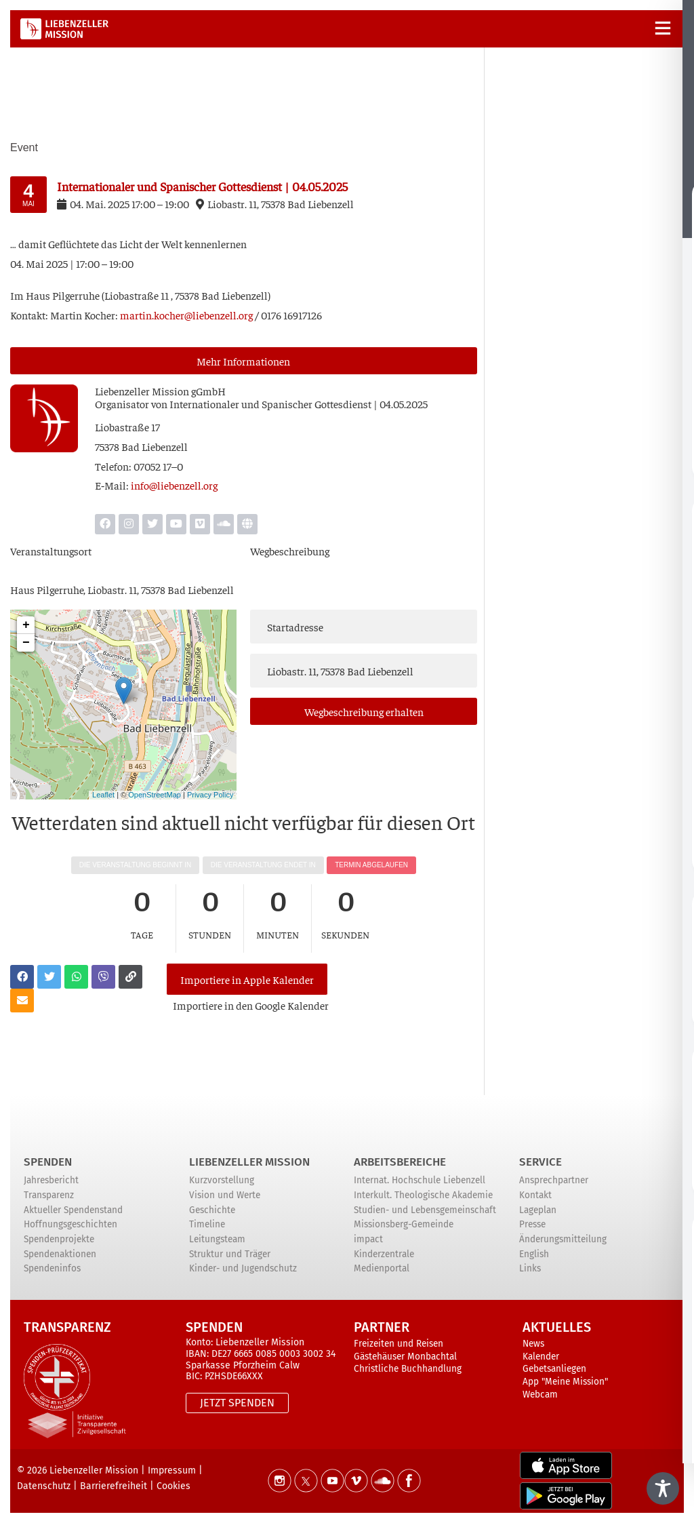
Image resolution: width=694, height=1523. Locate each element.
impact (368, 1239)
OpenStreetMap (154, 795)
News (533, 1343)
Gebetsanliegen (554, 1368)
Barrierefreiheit (113, 1486)
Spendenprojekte (59, 1239)
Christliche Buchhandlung (408, 1368)
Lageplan (537, 1210)
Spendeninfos (52, 1268)
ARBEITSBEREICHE (400, 1162)
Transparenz (49, 1195)
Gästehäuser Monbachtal (405, 1356)
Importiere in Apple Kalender (247, 979)
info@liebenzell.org (174, 485)
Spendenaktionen (60, 1254)
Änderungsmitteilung (563, 1239)
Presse (532, 1224)
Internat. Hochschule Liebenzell (419, 1180)
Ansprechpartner (553, 1180)
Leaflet (103, 795)
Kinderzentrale (384, 1254)
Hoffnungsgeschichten (70, 1224)
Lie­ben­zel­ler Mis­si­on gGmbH (160, 390)
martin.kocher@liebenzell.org (186, 314)
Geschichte (212, 1210)
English (534, 1254)
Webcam (540, 1394)
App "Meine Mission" (565, 1381)
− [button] (26, 643)
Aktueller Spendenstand (73, 1210)
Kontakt (535, 1195)
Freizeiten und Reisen (398, 1343)
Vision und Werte (224, 1195)
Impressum (172, 1470)
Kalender (541, 1356)
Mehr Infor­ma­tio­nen (243, 361)
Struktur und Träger (229, 1254)
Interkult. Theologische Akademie (423, 1195)
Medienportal (381, 1268)
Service (540, 1162)
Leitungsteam (217, 1239)
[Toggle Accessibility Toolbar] (662, 1488)
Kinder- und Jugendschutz (243, 1268)
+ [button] (26, 625)
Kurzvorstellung (221, 1180)
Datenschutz (43, 1486)
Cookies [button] (173, 1486)
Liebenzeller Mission (249, 1162)
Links (530, 1268)
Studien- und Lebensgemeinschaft (425, 1210)
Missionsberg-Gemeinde (403, 1224)
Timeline (207, 1224)
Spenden (48, 1162)
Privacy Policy (210, 795)
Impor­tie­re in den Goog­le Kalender (251, 1005)
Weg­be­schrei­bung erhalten (364, 711)
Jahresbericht (51, 1180)
